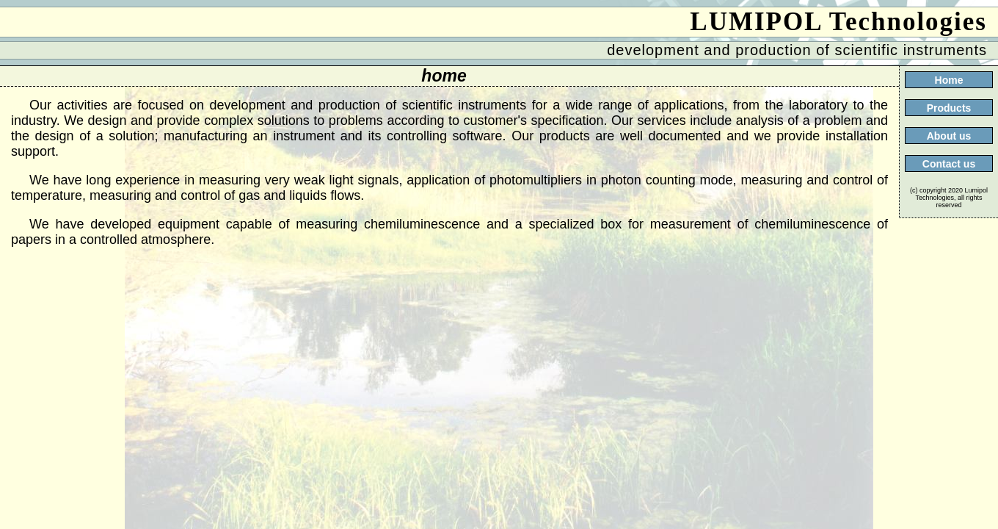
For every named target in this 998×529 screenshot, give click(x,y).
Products (949, 108)
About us (949, 136)
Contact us (948, 164)
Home (949, 80)
